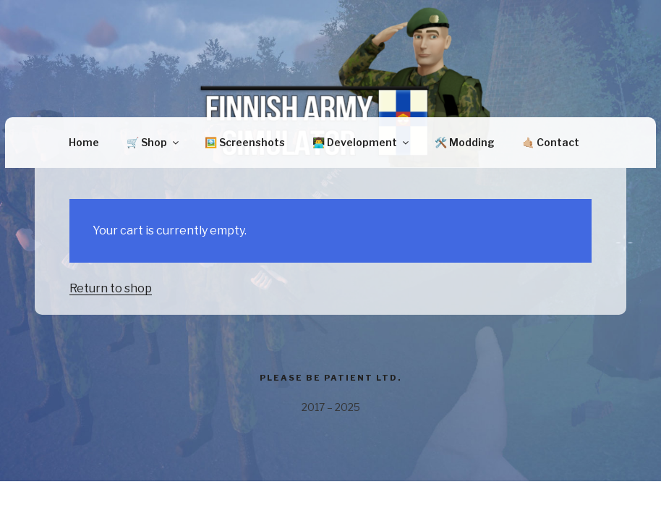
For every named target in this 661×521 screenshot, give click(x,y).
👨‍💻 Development (361, 142)
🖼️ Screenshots (245, 142)
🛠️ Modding (465, 142)
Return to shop (110, 288)
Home (84, 142)
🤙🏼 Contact (550, 142)
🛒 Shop (154, 142)
